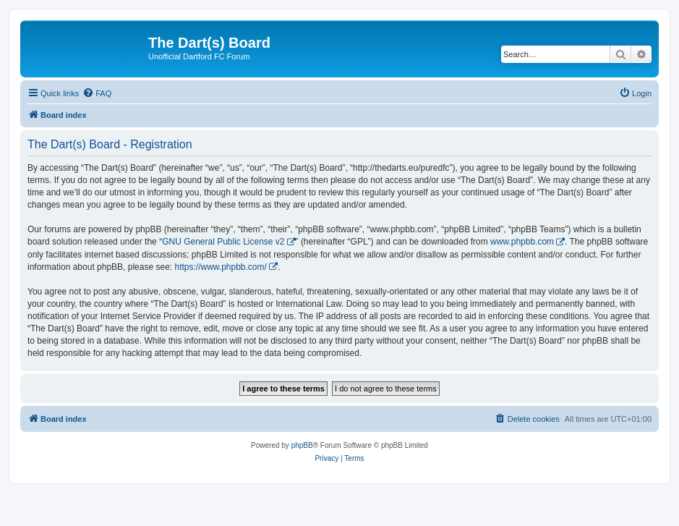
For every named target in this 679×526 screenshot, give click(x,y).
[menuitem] (96, 93)
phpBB (302, 445)
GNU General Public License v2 (223, 242)
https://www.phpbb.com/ (220, 267)
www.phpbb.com (522, 242)
